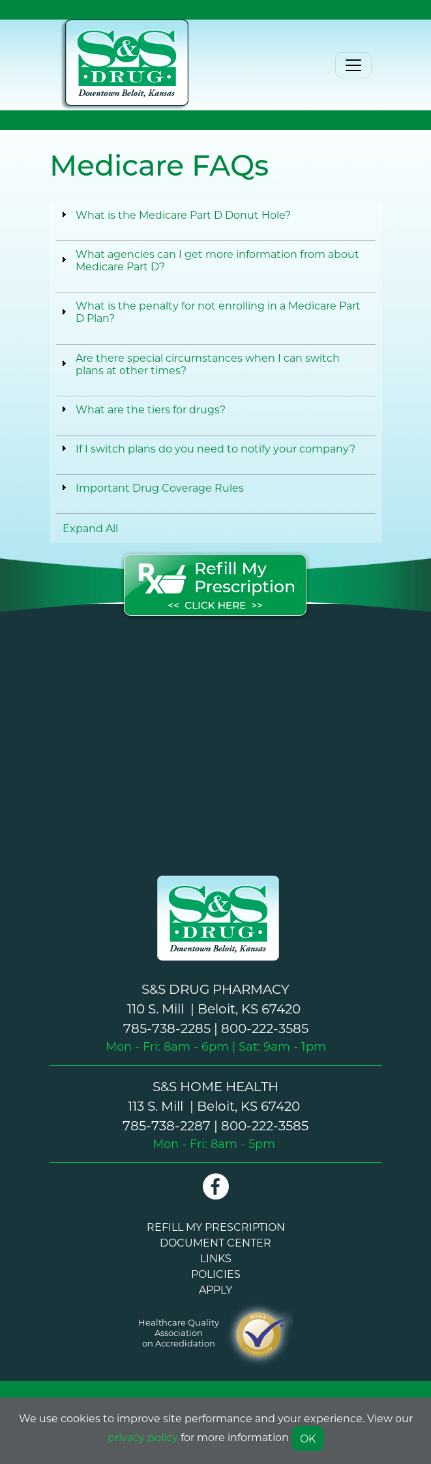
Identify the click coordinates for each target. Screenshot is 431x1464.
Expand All (90, 528)
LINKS (215, 1258)
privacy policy (143, 1437)
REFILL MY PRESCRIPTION (216, 1226)
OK (308, 1438)
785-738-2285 (167, 1027)
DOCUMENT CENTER (215, 1242)
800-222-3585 (264, 1027)
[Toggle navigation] (353, 65)
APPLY (215, 1289)
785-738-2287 (167, 1125)
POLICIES (216, 1274)
